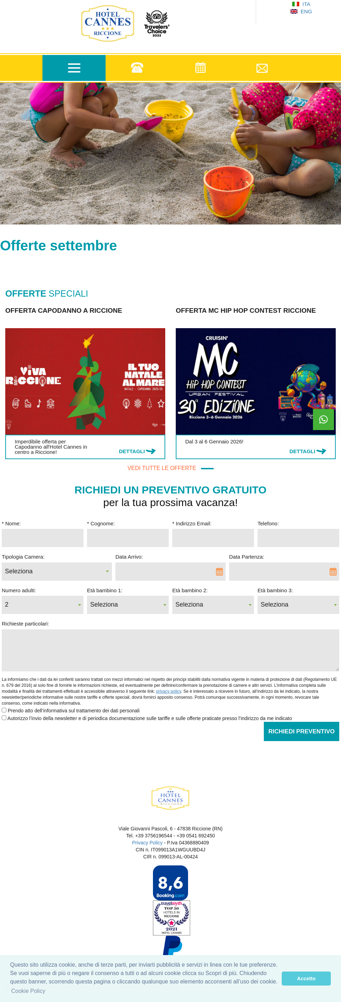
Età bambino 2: (190, 590)
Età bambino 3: (275, 590)
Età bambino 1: (104, 590)
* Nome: (11, 523)
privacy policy (168, 691)
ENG (301, 11)
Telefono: (268, 523)
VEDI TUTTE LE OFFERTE (170, 468)
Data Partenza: (246, 557)
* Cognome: (101, 523)
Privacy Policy (147, 842)
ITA (301, 4)
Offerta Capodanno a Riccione (63, 310)
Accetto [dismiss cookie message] (306, 978)
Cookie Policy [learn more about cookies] (28, 991)
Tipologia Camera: (23, 557)
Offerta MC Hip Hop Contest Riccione (246, 310)
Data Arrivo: (129, 557)
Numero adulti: (19, 590)
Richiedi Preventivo (301, 731)
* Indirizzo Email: (192, 523)
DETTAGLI (132, 451)
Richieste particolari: (25, 624)
